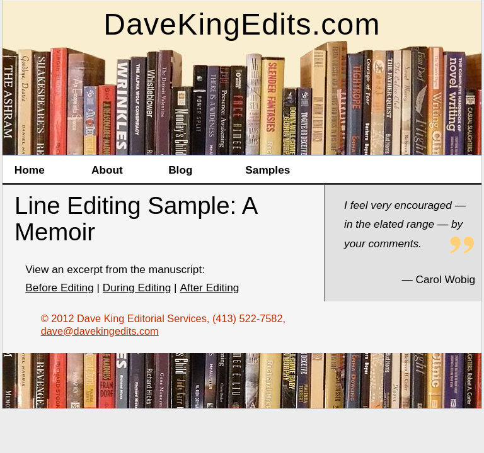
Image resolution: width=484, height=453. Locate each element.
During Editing (137, 287)
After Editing (209, 287)
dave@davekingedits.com (100, 331)
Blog (180, 170)
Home (29, 170)
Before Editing (59, 287)
